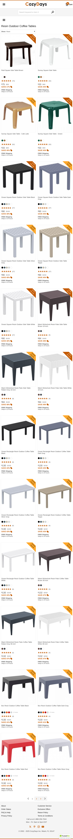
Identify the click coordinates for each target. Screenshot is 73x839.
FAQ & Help (5, 812)
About (3, 806)
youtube (43, 827)
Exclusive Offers (44, 809)
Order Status (6, 809)
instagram (39, 827)
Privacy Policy (6, 816)
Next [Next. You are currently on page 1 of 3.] (45, 799)
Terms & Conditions (45, 816)
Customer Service (45, 806)
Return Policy (43, 812)
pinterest (34, 827)
